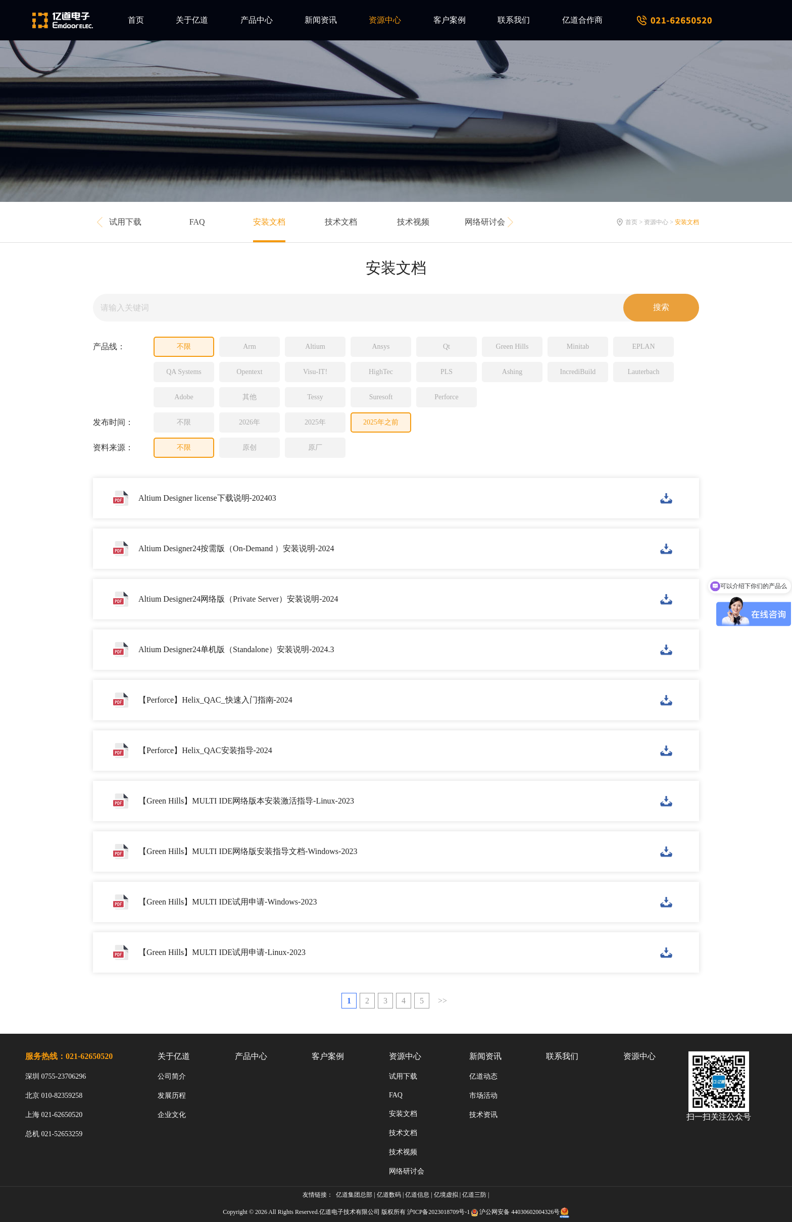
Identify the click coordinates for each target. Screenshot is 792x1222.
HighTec (381, 372)
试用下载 (125, 222)
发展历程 (172, 1095)
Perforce (446, 397)
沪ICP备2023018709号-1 (438, 1211)
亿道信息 (417, 1194)
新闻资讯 (321, 20)
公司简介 (172, 1076)
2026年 (249, 422)
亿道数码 (389, 1194)
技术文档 (341, 222)
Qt (446, 346)
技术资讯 (483, 1115)
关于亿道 (192, 20)
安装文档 (269, 222)
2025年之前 (381, 422)
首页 (136, 20)
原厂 (315, 447)
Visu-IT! (315, 372)
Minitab (578, 346)
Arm (249, 346)
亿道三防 (474, 1194)
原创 (249, 447)
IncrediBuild (578, 372)
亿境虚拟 (446, 1194)
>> (442, 1000)
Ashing (512, 372)
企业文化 (172, 1115)
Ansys (380, 346)
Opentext (249, 372)
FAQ (197, 222)
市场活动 (483, 1095)
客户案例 (449, 20)
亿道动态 (483, 1076)
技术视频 (413, 222)
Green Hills (512, 346)
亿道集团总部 (354, 1194)
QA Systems (184, 372)
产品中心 (256, 20)
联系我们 (514, 20)
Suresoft (381, 397)
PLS (446, 372)
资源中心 (385, 20)
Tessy (315, 397)
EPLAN (643, 346)
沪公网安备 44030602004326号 (519, 1211)
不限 (184, 346)
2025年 (315, 422)
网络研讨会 (485, 222)
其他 (249, 397)
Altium (315, 346)
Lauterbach (644, 372)
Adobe (183, 397)
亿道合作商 (582, 20)
